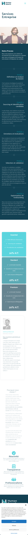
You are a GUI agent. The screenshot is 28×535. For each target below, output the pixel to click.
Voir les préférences (14, 529)
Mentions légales (14, 533)
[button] (26, 505)
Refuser (14, 525)
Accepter (14, 521)
